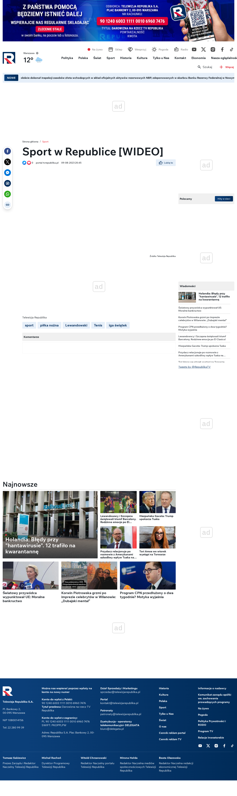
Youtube (194, 48)
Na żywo (97, 49)
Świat (97, 58)
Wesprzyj (140, 49)
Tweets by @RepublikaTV (194, 367)
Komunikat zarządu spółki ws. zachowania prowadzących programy (214, 698)
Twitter (203, 48)
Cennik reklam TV (170, 739)
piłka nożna (49, 325)
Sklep (118, 49)
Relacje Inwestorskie (211, 737)
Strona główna (30, 141)
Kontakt (180, 58)
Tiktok (231, 48)
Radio (184, 49)
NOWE (11, 77)
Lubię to (166, 163)
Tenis (98, 325)
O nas (162, 726)
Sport (111, 58)
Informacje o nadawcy (212, 688)
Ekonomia (198, 58)
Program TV (205, 731)
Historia (125, 58)
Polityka (67, 58)
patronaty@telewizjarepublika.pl (120, 714)
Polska (83, 58)
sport (29, 325)
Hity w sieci (224, 198)
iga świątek (118, 325)
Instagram (213, 48)
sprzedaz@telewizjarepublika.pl (120, 692)
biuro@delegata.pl (112, 728)
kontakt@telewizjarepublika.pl (119, 703)
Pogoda (163, 49)
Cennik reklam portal (172, 732)
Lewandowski (76, 325)
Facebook (222, 48)
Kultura (142, 58)
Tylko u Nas (161, 58)
